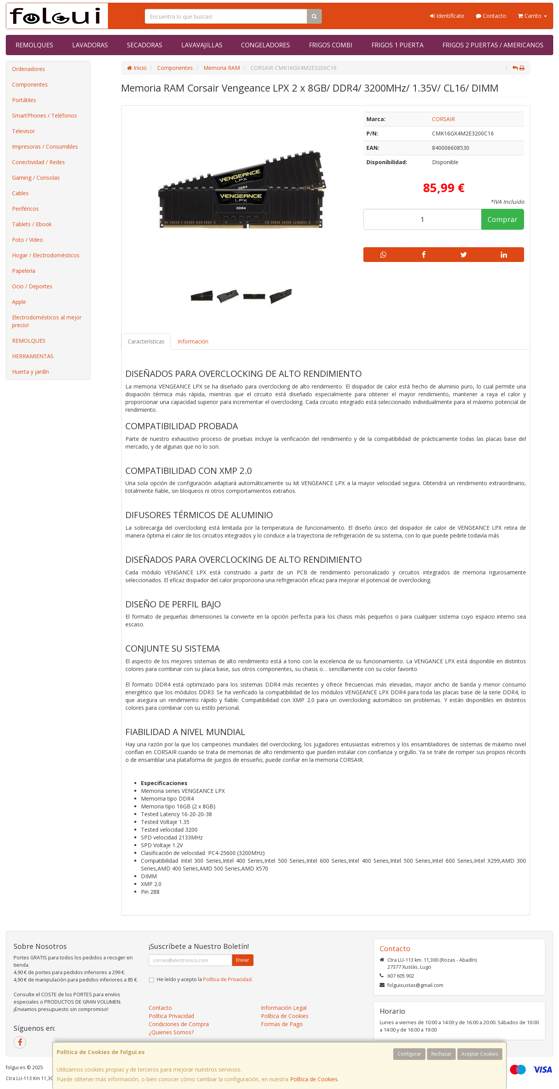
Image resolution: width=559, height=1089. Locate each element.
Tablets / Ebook (32, 224)
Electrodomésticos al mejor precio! (47, 321)
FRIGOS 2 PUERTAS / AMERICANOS (493, 45)
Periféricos (25, 208)
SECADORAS (144, 45)
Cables (20, 193)
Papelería (23, 270)
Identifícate (447, 15)
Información (193, 341)
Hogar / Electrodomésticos (46, 255)
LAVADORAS (90, 45)
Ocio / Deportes (32, 286)
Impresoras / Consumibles (45, 146)
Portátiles (24, 100)
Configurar (409, 1054)
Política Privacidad (171, 1016)
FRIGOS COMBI (330, 45)
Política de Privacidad (227, 979)
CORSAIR (443, 119)
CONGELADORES (265, 45)
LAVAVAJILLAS (201, 45)
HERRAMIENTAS (33, 356)
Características (146, 341)
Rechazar (441, 1054)
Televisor (23, 131)
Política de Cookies (314, 1079)
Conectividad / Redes (38, 162)
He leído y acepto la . (205, 979)
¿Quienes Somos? (171, 1032)
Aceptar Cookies (480, 1054)
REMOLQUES (34, 45)
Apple (19, 301)
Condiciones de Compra (179, 1024)
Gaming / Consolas (36, 177)
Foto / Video (27, 239)
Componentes (30, 84)
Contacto (491, 15)
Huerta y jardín (30, 371)
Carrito (532, 15)
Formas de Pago (282, 1024)
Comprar (502, 219)
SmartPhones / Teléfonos (44, 115)
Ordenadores (28, 69)
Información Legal (284, 1007)
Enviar (242, 960)
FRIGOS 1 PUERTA (398, 45)
